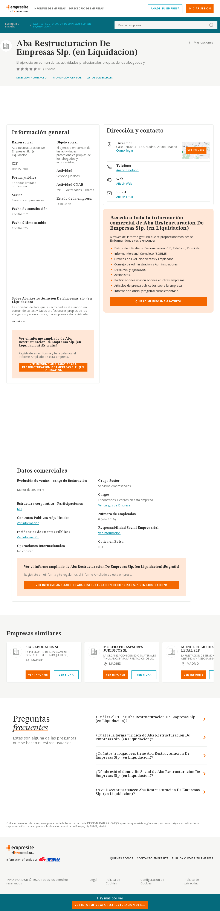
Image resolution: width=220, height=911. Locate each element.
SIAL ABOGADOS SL (42, 647)
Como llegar (124, 150)
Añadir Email (124, 197)
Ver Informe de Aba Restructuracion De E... (110, 905)
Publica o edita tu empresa (193, 858)
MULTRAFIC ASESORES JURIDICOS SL (123, 649)
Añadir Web (124, 183)
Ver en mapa (196, 150)
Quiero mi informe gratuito (158, 301)
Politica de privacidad (192, 881)
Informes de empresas (50, 8)
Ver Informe (38, 674)
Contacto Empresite (152, 858)
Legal (93, 880)
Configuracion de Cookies (152, 881)
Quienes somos (121, 858)
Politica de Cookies (113, 881)
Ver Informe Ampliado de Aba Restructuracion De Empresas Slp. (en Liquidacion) (53, 367)
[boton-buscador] (211, 25)
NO (19, 509)
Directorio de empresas (86, 8)
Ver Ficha (66, 674)
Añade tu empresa (165, 8)
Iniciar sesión (199, 8)
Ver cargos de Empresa (114, 505)
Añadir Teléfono (127, 170)
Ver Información (28, 523)
